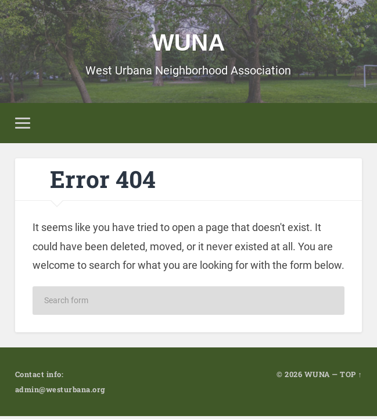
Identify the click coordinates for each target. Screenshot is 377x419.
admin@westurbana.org (60, 389)
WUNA (188, 42)
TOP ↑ (351, 374)
